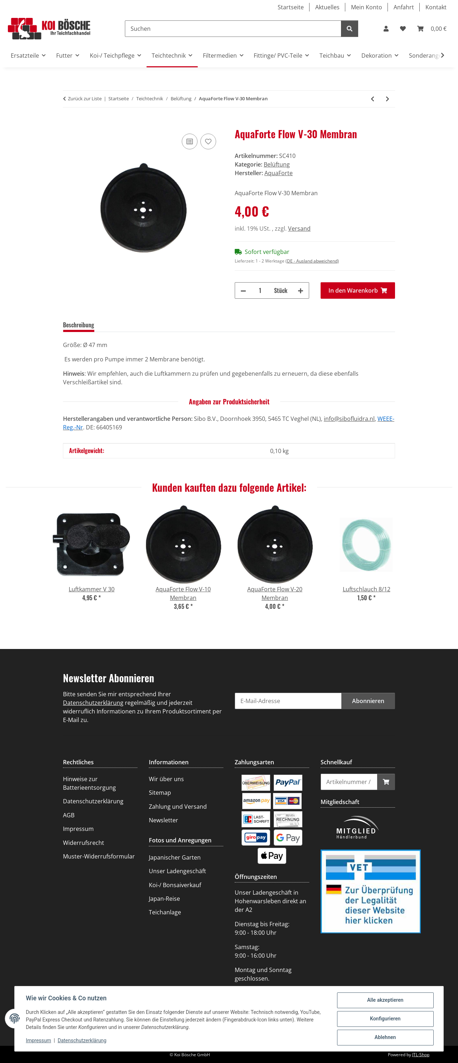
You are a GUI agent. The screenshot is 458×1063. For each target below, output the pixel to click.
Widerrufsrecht (83, 843)
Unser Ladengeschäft (177, 871)
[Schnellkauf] (349, 782)
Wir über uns (166, 779)
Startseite (291, 7)
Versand (299, 228)
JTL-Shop (420, 1055)
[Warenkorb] (431, 29)
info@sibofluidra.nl (349, 419)
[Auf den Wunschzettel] (208, 141)
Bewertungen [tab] (121, 325)
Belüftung (277, 164)
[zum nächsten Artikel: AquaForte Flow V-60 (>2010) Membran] (387, 99)
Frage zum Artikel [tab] (167, 325)
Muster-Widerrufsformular (99, 856)
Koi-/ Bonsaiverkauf (175, 885)
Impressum (38, 1041)
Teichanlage (165, 912)
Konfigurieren (385, 1019)
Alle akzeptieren (385, 1000)
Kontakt (436, 7)
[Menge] (260, 290)
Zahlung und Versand (178, 807)
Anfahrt (404, 7)
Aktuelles (327, 7)
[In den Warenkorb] (68, 124)
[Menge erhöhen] (300, 290)
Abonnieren (368, 701)
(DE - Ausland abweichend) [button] (312, 261)
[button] (386, 29)
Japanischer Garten (175, 857)
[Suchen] (233, 28)
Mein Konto (366, 7)
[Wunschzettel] (402, 29)
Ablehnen (384, 1037)
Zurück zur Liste (85, 98)
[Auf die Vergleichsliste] (190, 141)
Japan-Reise (164, 899)
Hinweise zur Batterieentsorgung (89, 783)
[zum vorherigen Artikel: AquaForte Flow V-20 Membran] (372, 99)
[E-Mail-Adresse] (288, 701)
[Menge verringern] (243, 290)
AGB (68, 815)
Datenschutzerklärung (82, 1041)
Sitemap (160, 793)
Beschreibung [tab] (78, 325)
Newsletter (163, 820)
